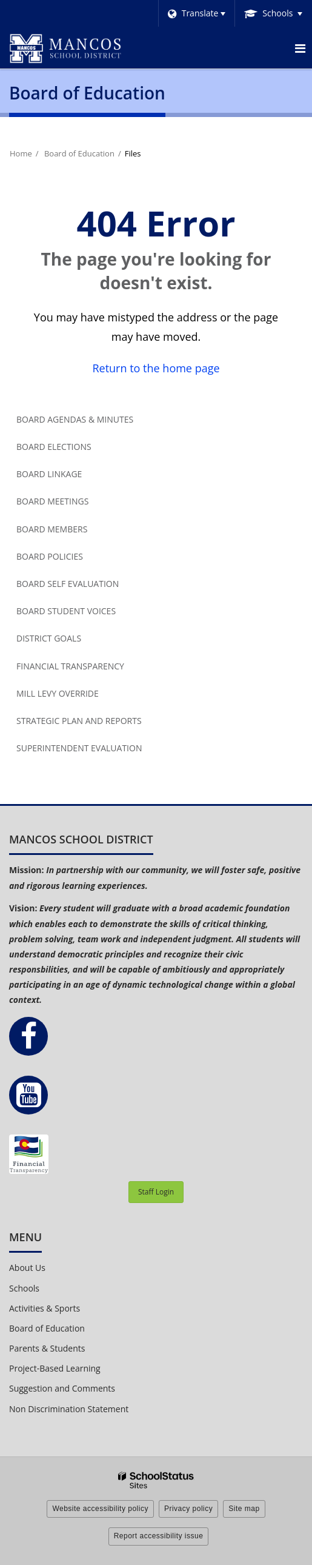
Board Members (51, 529)
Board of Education (79, 153)
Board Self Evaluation (67, 583)
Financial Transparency (70, 666)
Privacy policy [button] (188, 1508)
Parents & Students (47, 1348)
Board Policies (49, 556)
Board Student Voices (66, 611)
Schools (24, 1288)
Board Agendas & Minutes (74, 419)
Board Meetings (52, 501)
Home (21, 153)
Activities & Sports (44, 1308)
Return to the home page (155, 368)
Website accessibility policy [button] (100, 1508)
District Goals (48, 638)
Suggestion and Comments (62, 1388)
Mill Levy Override (57, 693)
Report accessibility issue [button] (159, 1536)
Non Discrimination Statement (68, 1409)
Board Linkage (49, 474)
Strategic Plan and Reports (79, 720)
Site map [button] (243, 1508)
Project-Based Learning (55, 1368)
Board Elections (53, 446)
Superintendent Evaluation (79, 748)
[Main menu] (300, 48)
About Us (27, 1267)
